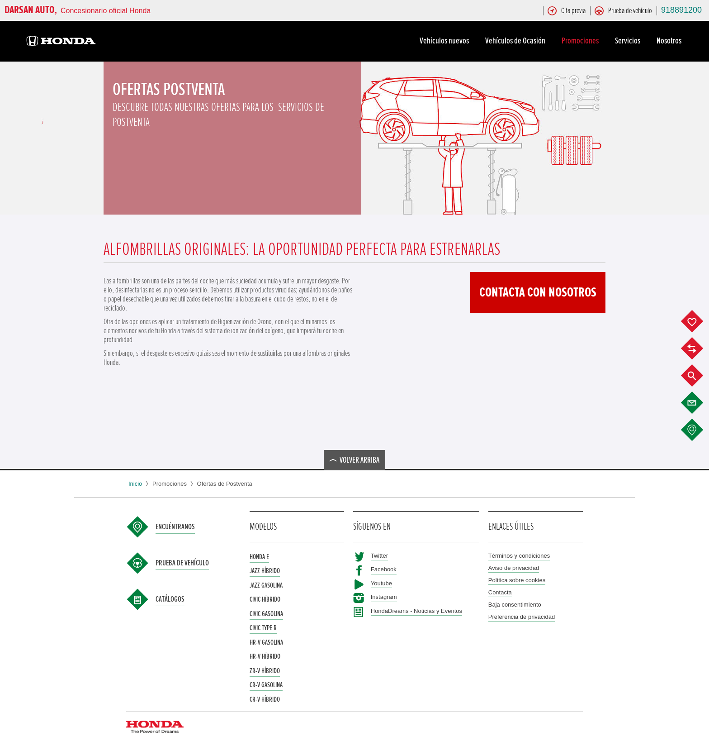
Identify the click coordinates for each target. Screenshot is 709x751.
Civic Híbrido (265, 599)
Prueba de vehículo (182, 563)
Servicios (629, 40)
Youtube (381, 583)
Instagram (384, 596)
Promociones (581, 40)
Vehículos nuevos (446, 40)
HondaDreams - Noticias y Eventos (416, 610)
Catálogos (170, 599)
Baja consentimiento (514, 604)
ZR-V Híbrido (265, 670)
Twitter (379, 555)
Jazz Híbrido (265, 570)
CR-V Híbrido (265, 699)
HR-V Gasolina (266, 642)
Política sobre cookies (516, 580)
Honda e (259, 556)
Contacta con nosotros (537, 292)
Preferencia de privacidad (521, 616)
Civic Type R (263, 627)
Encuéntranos (175, 527)
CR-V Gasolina (266, 685)
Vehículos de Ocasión (516, 40)
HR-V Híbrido (265, 656)
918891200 (681, 9)
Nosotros (670, 40)
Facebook (384, 569)
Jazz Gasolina (266, 585)
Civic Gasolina (266, 613)
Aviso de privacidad (513, 567)
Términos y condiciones (519, 555)
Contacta (500, 592)
